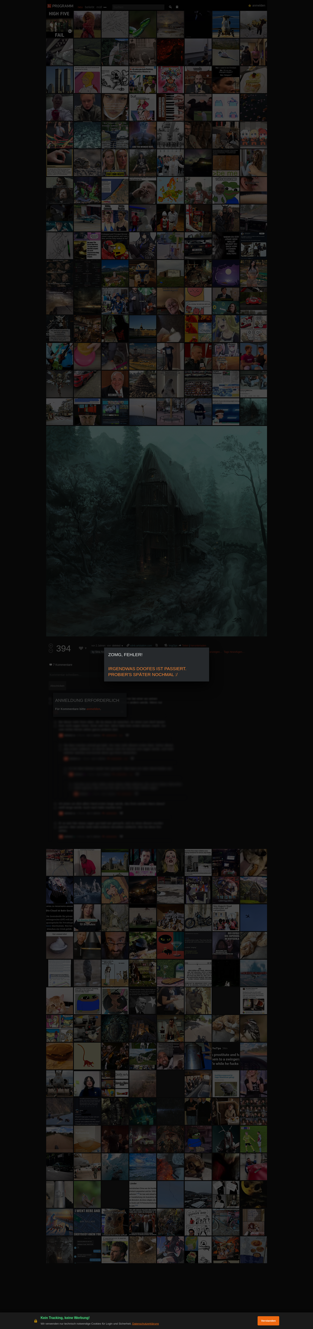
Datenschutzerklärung (145, 1323)
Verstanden (268, 1320)
